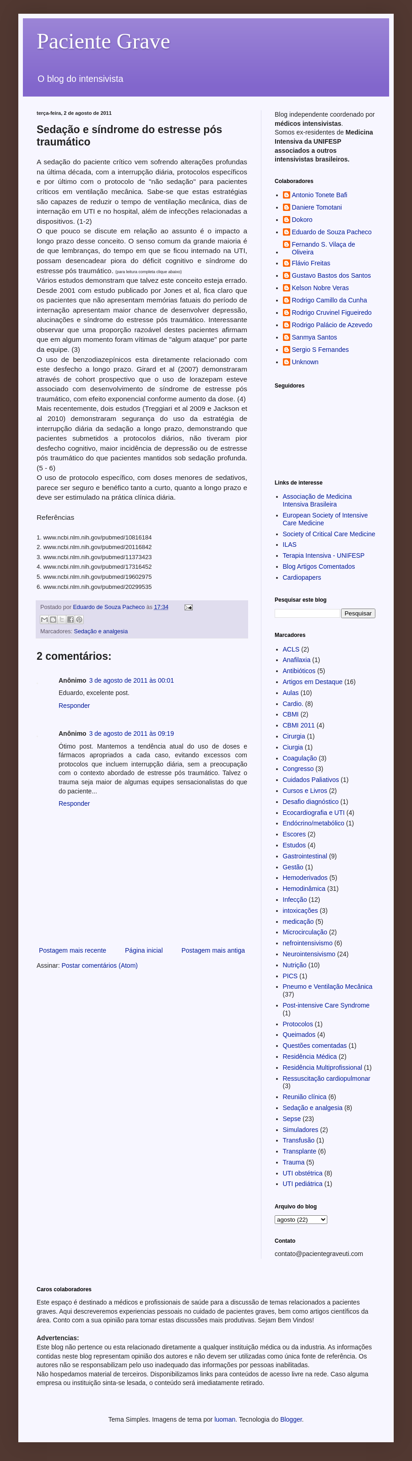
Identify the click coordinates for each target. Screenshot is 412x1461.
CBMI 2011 (299, 725)
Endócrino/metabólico (314, 823)
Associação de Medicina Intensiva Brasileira (317, 500)
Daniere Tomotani (317, 207)
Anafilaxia (297, 659)
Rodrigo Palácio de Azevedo (332, 325)
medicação (298, 921)
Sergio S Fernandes (320, 349)
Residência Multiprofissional (323, 1067)
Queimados (299, 1034)
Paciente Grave (103, 41)
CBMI (291, 714)
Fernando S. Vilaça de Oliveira (323, 248)
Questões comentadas (315, 1045)
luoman (224, 1419)
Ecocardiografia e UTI (314, 812)
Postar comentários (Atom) (99, 965)
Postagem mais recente (72, 950)
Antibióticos (299, 670)
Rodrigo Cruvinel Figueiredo (332, 312)
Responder (74, 705)
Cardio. (293, 703)
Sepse (292, 1118)
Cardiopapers (302, 577)
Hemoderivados (305, 877)
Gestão (293, 867)
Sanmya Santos (314, 337)
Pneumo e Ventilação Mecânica (328, 986)
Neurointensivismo (309, 954)
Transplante (299, 1151)
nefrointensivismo (308, 943)
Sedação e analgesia (101, 631)
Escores (294, 834)
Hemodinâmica (304, 888)
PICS (290, 976)
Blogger (291, 1419)
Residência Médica (310, 1056)
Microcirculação (305, 932)
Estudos (294, 845)
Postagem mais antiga (213, 950)
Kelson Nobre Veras (320, 287)
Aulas (291, 692)
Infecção (295, 899)
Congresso (298, 768)
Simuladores (301, 1129)
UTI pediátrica (303, 1183)
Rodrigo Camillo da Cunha (329, 300)
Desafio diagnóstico (311, 801)
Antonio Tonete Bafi (319, 195)
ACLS (291, 649)
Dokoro (302, 219)
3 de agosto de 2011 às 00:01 (131, 680)
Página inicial (144, 950)
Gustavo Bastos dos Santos (331, 275)
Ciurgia (293, 747)
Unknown (305, 362)
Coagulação (300, 758)
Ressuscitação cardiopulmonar (326, 1078)
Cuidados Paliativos (311, 779)
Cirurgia (294, 736)
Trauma (294, 1162)
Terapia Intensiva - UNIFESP (324, 555)
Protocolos (298, 1024)
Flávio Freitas (311, 263)
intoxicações (300, 910)
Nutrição (295, 965)
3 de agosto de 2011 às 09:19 (131, 733)
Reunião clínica (305, 1096)
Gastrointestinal (305, 856)
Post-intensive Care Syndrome (326, 1005)
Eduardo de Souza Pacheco (332, 232)
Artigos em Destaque (313, 681)
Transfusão (299, 1140)
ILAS (290, 544)
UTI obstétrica (303, 1173)
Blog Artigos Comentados (319, 566)
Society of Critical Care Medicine (329, 534)
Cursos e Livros (305, 790)
